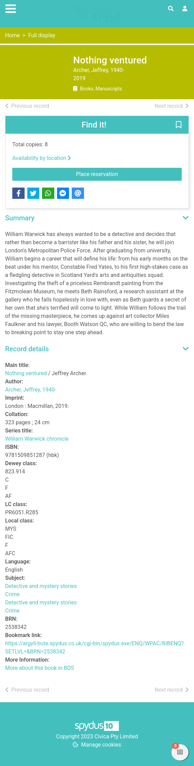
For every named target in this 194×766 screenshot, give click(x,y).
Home (12, 35)
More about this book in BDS (39, 668)
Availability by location (41, 158)
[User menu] (184, 9)
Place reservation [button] (122, 173)
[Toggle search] (171, 9)
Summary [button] (19, 218)
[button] (179, 125)
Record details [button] (27, 349)
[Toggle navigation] (10, 8)
